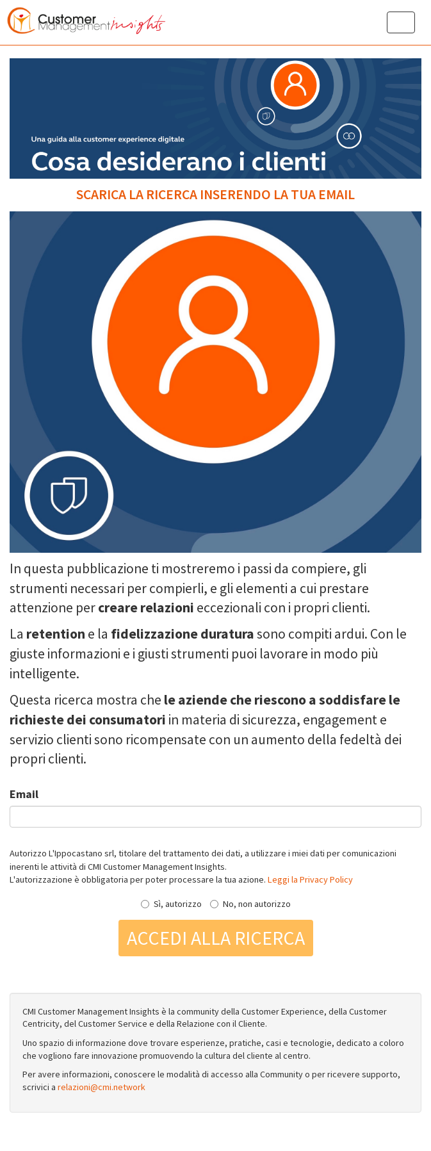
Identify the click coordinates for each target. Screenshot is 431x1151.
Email (24, 794)
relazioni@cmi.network (101, 1087)
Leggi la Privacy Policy (310, 879)
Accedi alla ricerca (216, 938)
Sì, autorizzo (171, 904)
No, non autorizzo (250, 904)
